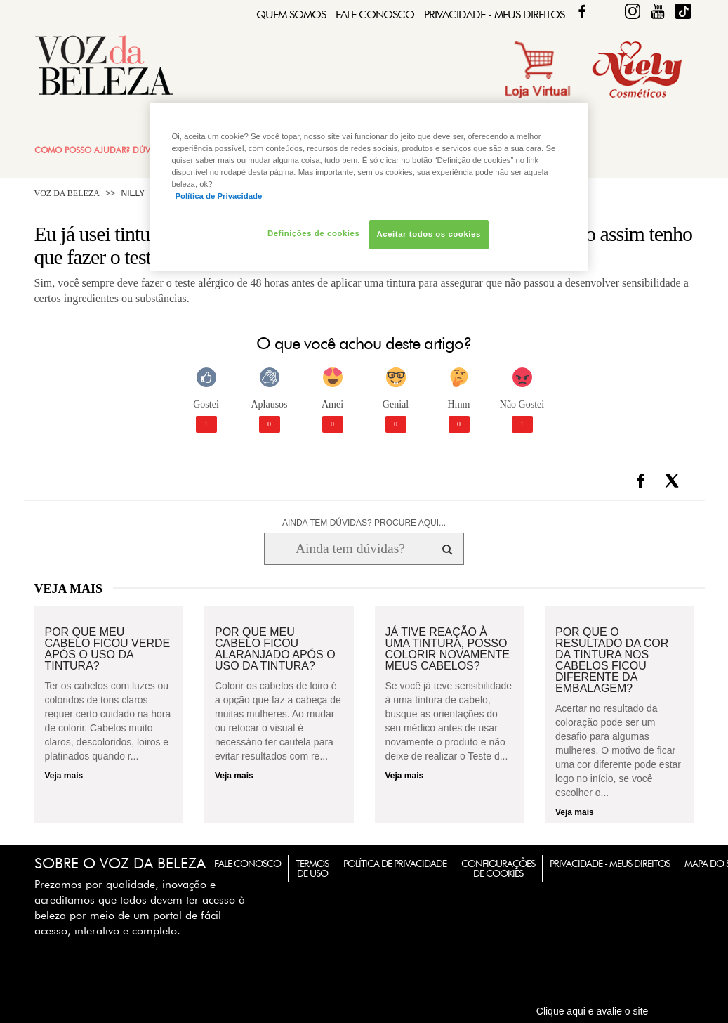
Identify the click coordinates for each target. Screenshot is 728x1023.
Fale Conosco (375, 14)
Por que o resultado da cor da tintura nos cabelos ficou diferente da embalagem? (611, 660)
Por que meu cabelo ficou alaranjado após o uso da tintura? (275, 649)
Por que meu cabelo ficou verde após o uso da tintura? (108, 649)
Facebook (582, 11)
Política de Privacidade (394, 863)
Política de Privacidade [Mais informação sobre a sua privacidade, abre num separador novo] (218, 196)
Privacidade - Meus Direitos (494, 14)
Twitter (607, 11)
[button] (640, 481)
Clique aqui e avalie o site (592, 1011)
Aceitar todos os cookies (429, 234)
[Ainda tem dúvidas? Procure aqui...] (350, 549)
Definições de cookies (313, 233)
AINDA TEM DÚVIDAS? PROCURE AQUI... (364, 523)
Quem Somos (291, 14)
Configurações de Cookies (498, 868)
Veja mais (64, 775)
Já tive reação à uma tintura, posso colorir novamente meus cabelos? (447, 649)
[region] (368, 187)
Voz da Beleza (67, 193)
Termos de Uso (312, 868)
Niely (133, 193)
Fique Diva (632, 11)
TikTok (683, 11)
